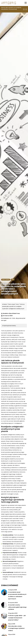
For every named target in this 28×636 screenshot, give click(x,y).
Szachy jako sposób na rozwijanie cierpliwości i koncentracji (11, 8)
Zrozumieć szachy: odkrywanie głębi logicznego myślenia (17, 607)
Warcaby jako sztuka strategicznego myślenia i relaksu (16, 628)
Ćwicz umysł (5, 279)
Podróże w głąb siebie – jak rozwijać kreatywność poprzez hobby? (17, 618)
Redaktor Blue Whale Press (11, 313)
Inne (12, 279)
